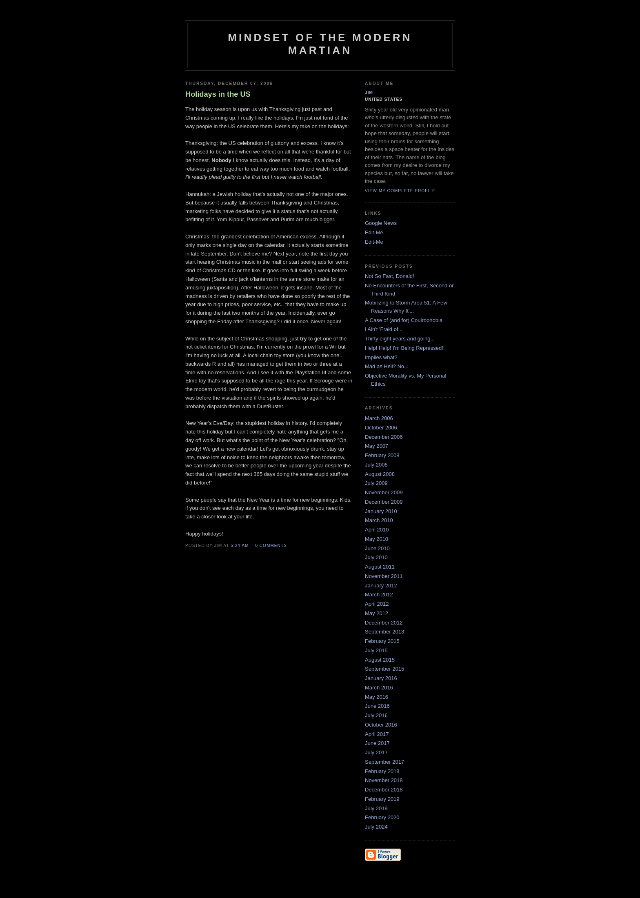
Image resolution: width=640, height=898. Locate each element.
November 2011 (384, 576)
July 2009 (376, 483)
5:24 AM (240, 545)
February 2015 (382, 641)
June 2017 (377, 743)
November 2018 (384, 780)
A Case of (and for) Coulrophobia (403, 320)
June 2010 (377, 548)
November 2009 (384, 492)
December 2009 (384, 502)
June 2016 (377, 706)
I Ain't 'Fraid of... (383, 329)
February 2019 (382, 799)
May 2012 (376, 613)
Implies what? (381, 357)
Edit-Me (374, 232)
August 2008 (380, 474)
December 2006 (384, 437)
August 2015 (380, 660)
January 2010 (381, 511)
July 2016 (376, 715)
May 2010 (376, 539)
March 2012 (379, 594)
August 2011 (380, 567)
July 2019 (376, 808)
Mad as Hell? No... (387, 366)
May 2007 (376, 446)
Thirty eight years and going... (400, 339)
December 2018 (384, 790)
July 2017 (376, 752)
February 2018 (382, 771)
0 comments (271, 545)
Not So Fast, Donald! (389, 276)
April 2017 (377, 734)
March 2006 (379, 418)
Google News (381, 223)
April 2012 (377, 604)
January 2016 (381, 678)
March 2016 (379, 688)
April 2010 (377, 530)
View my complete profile (400, 191)
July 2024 (376, 827)
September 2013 (384, 632)
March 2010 (379, 520)
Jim (369, 93)
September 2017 (384, 762)
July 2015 (376, 650)
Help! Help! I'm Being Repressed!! (404, 348)
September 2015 (384, 669)
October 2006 (381, 428)
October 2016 (381, 725)
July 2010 (376, 557)
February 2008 (382, 455)
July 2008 (376, 465)
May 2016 (376, 697)
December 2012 (384, 623)
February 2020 (382, 817)
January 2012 (381, 585)
